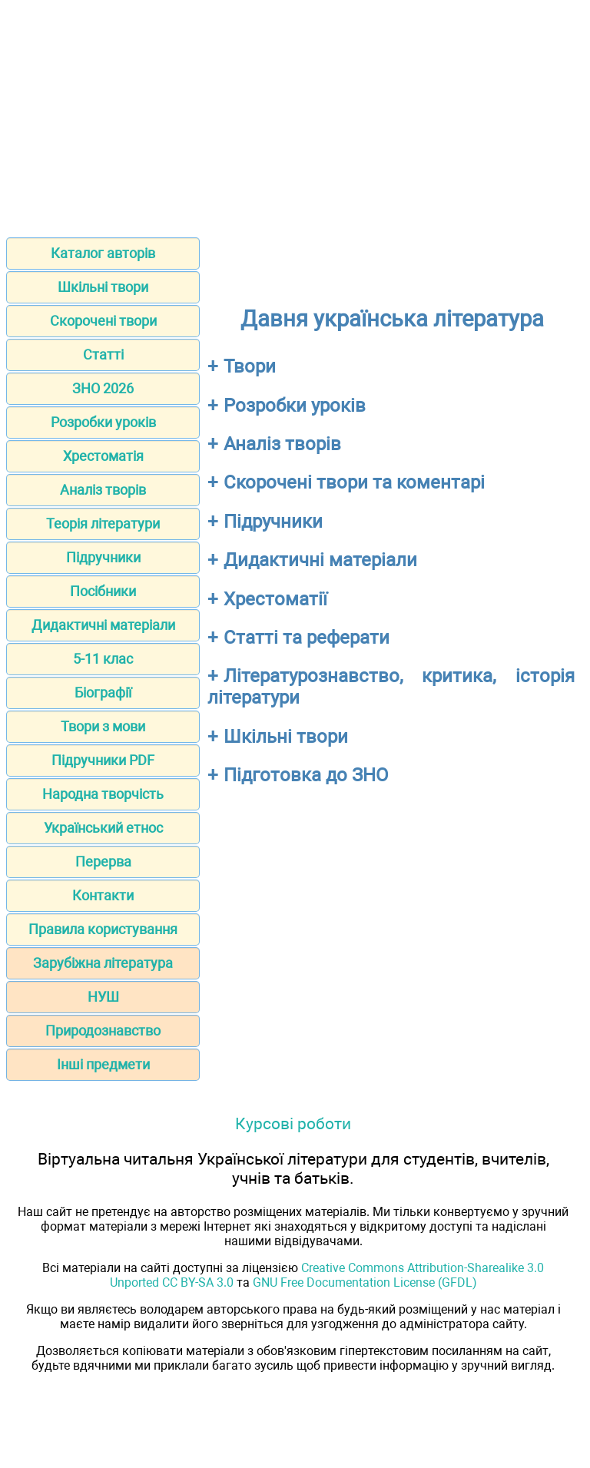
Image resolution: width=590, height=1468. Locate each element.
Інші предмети (103, 1064)
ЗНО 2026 (103, 388)
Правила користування (102, 929)
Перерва (103, 861)
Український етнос (103, 828)
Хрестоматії (275, 599)
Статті (103, 354)
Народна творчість (103, 794)
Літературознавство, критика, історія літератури (391, 686)
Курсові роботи (293, 1123)
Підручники (103, 557)
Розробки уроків (103, 422)
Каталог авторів (103, 253)
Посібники (103, 591)
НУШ (103, 997)
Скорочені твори (103, 321)
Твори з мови (103, 726)
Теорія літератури (103, 523)
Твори (250, 366)
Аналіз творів (103, 490)
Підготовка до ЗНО (306, 775)
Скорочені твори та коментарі (354, 482)
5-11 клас (103, 659)
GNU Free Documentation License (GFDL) (365, 1282)
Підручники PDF (102, 760)
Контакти (103, 895)
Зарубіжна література (103, 963)
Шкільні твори (103, 287)
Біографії (103, 692)
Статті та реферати (306, 637)
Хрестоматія (103, 456)
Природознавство (103, 1030)
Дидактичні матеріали (103, 625)
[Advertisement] (295, 113)
